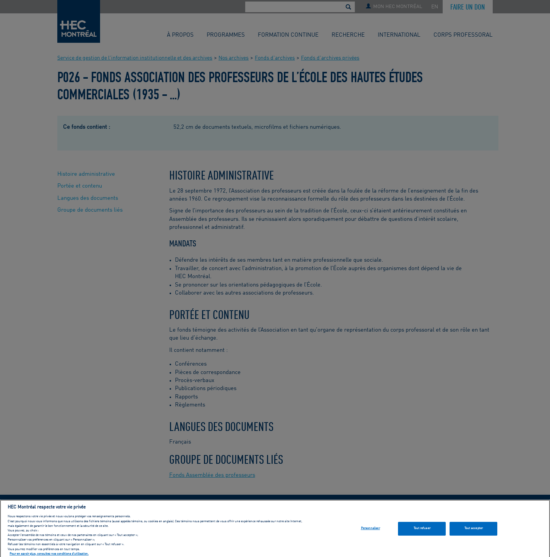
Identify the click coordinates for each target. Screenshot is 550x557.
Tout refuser (422, 530)
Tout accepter (473, 530)
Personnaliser (370, 530)
